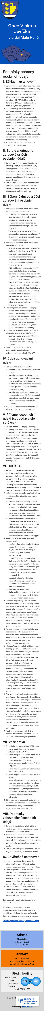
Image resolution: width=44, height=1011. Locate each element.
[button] (27, 1001)
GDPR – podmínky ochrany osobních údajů (21, 921)
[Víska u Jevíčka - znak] (10, 10)
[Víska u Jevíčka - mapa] (16, 54)
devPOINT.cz (27, 1006)
